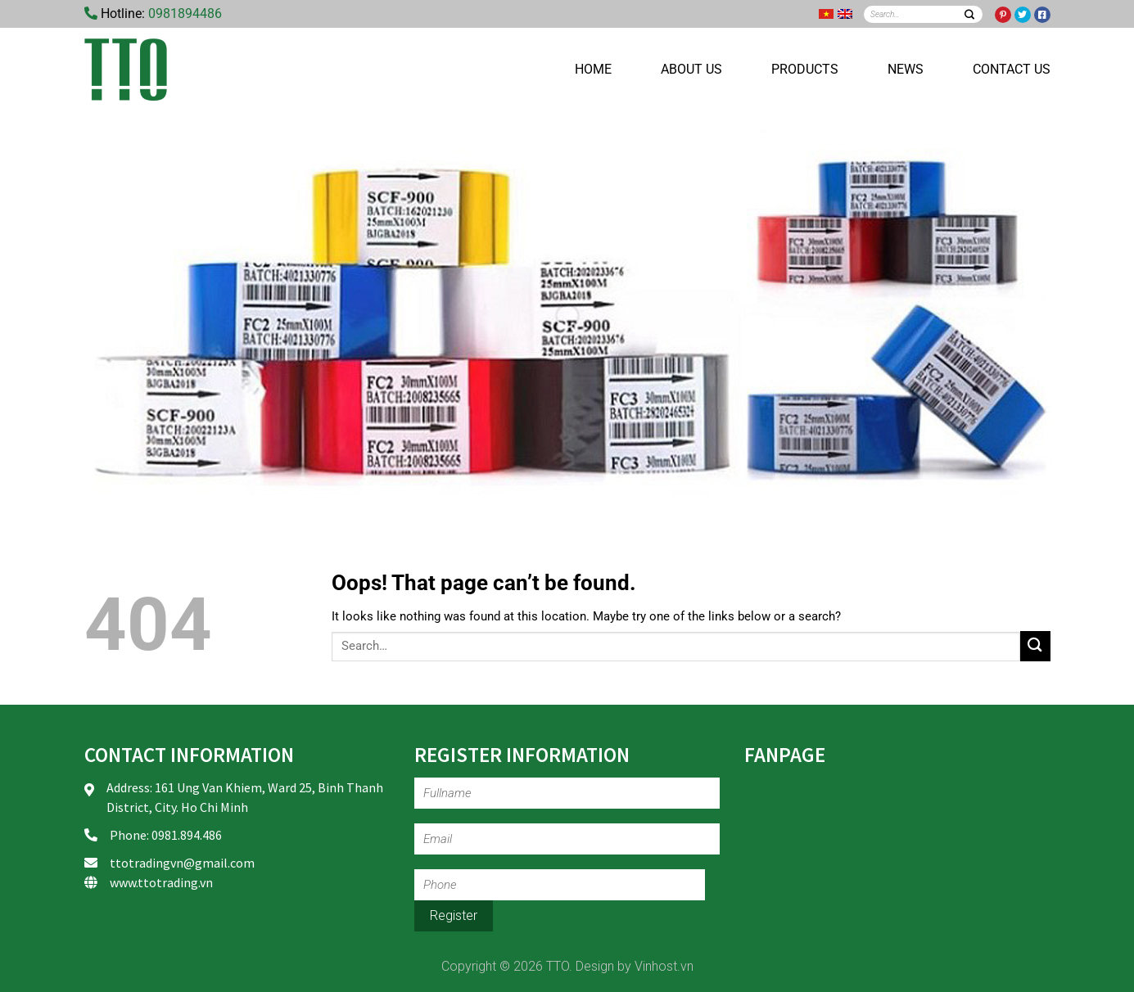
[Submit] (970, 14)
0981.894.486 (186, 835)
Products (804, 69)
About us (691, 69)
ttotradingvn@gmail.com (182, 862)
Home (593, 69)
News (906, 69)
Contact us (1011, 69)
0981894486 (185, 13)
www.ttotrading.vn (161, 882)
